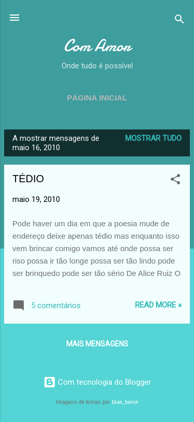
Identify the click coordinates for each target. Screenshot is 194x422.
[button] (175, 181)
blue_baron (125, 402)
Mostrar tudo (153, 138)
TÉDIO (28, 178)
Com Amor (97, 45)
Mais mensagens (97, 344)
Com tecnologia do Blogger (97, 382)
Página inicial (97, 97)
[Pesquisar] (179, 21)
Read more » (158, 305)
